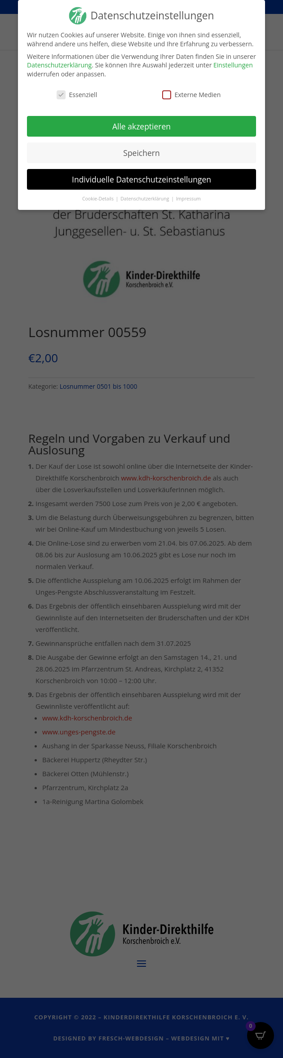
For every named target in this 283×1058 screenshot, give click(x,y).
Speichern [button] (141, 152)
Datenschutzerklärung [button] (145, 198)
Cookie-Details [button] (98, 198)
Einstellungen (233, 64)
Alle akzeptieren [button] (141, 125)
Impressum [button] (188, 198)
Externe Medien (191, 93)
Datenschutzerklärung (59, 64)
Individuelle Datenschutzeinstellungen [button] (141, 178)
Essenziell (77, 93)
